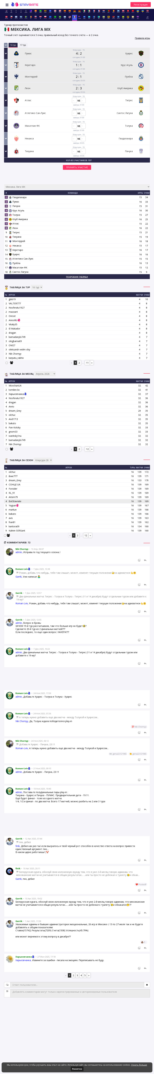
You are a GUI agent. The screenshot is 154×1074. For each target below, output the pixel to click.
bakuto (12, 423)
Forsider (13, 488)
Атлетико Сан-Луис (21, 258)
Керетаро (16, 249)
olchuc (12, 414)
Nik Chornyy (15, 353)
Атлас (14, 223)
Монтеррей (17, 241)
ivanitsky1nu (15, 435)
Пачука (14, 205)
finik (17, 868)
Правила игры (142, 38)
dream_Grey (15, 410)
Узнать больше (139, 1064)
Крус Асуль (16, 210)
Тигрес (14, 232)
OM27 (12, 345)
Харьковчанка (16, 393)
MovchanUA (15, 385)
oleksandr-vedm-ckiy (19, 349)
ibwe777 (13, 476)
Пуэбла (14, 263)
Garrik (18, 593)
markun (13, 509)
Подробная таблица (77, 276)
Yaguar (12, 505)
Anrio (11, 406)
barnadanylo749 (17, 336)
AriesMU (13, 320)
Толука (14, 214)
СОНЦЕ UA (14, 484)
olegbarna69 (15, 341)
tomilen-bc (14, 389)
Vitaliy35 (13, 324)
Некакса (15, 245)
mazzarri (13, 311)
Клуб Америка (18, 219)
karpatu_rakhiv (16, 357)
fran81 (12, 522)
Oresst (12, 316)
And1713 (13, 419)
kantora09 (14, 526)
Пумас (14, 201)
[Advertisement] (77, 678)
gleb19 (12, 299)
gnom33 (13, 431)
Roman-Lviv (23, 569)
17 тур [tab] (23, 45)
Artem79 (13, 497)
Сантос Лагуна (18, 271)
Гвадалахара (17, 197)
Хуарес (14, 254)
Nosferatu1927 (17, 307)
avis (11, 518)
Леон (13, 228)
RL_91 (12, 492)
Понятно (77, 1068)
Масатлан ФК (18, 267)
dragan (12, 332)
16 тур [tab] (13, 45)
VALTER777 (15, 303)
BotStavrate (15, 501)
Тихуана (15, 236)
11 (87, 362)
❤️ (136, 884)
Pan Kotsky (14, 427)
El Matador (14, 328)
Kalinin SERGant (17, 530)
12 (87, 449)
